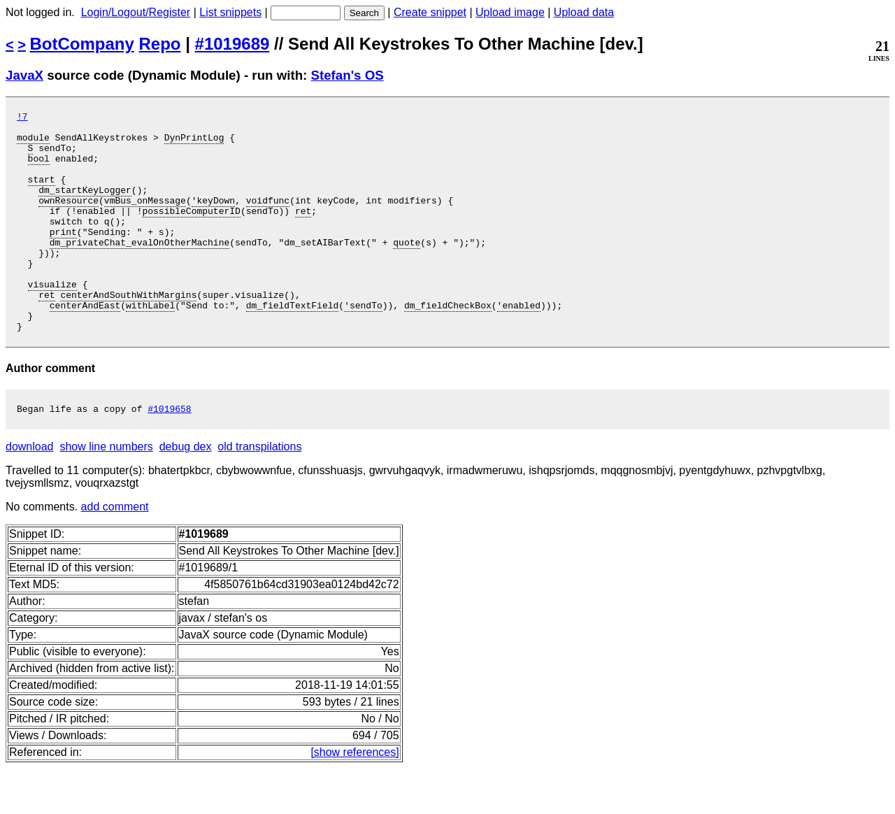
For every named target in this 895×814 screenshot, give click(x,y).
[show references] (354, 798)
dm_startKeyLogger (84, 206)
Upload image (510, 12)
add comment (115, 553)
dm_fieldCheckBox (448, 344)
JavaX (24, 75)
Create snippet (430, 12)
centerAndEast (85, 344)
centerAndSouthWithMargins (128, 332)
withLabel (150, 344)
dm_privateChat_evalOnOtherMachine (139, 269)
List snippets (230, 12)
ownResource (68, 219)
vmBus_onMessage (145, 219)
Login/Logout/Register (136, 12)
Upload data (584, 12)
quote (406, 269)
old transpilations (259, 493)
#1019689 (232, 43)
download (30, 493)
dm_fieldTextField (292, 344)
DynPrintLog (194, 143)
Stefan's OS (347, 75)
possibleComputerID (191, 231)
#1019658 (169, 454)
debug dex (185, 493)
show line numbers (105, 493)
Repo (160, 43)
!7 (22, 118)
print (63, 256)
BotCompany (82, 43)
